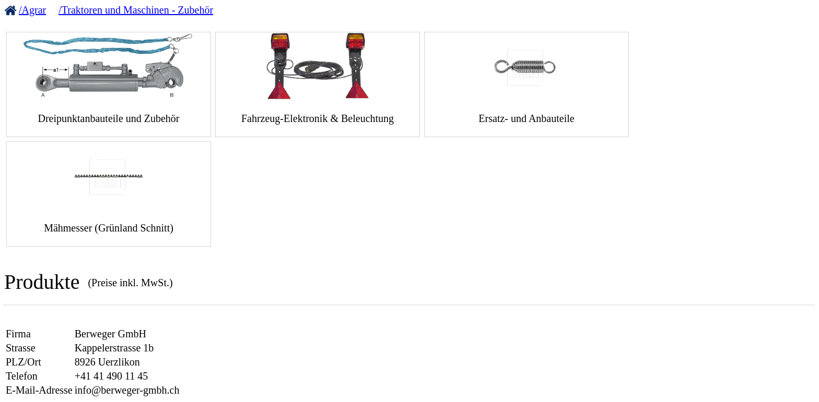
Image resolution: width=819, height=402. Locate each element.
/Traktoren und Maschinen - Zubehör (135, 10)
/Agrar (32, 10)
